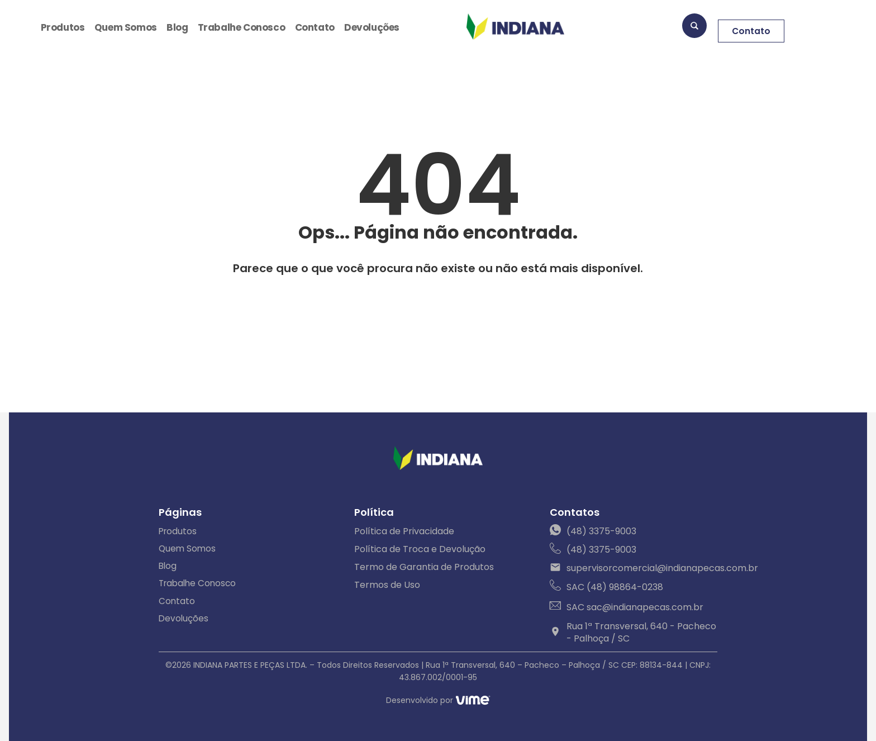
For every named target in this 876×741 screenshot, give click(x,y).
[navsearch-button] (694, 27)
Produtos (62, 28)
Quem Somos (126, 28)
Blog (176, 28)
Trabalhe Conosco (240, 28)
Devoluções (371, 28)
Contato (314, 28)
